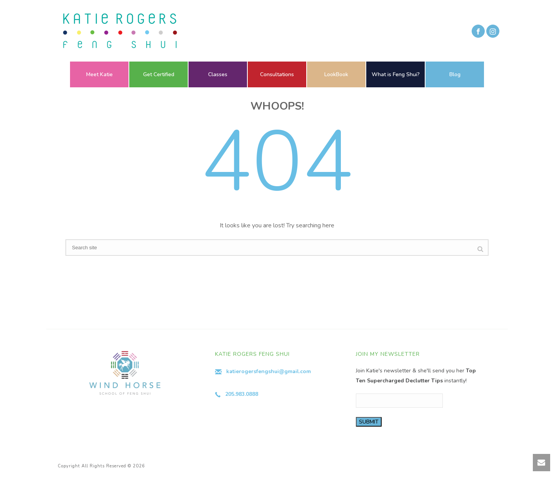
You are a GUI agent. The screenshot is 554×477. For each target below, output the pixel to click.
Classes (217, 74)
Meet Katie (99, 74)
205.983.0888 (241, 394)
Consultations (277, 74)
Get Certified (158, 74)
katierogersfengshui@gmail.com (268, 371)
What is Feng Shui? (396, 74)
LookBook (336, 74)
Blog (455, 74)
